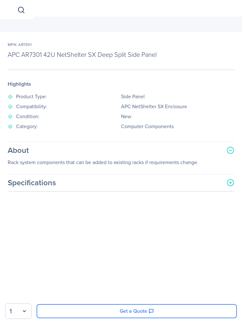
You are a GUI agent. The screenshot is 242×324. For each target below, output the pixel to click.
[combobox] (18, 311)
